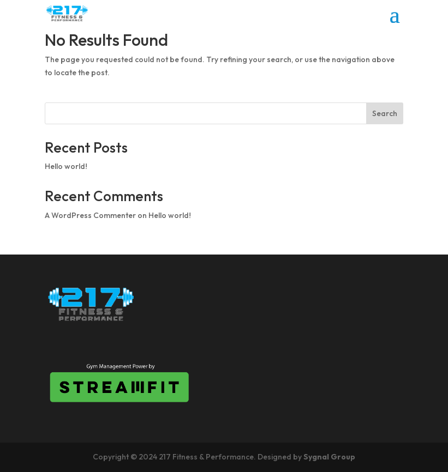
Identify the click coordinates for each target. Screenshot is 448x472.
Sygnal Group (329, 457)
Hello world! (66, 166)
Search (384, 113)
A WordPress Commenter (90, 215)
